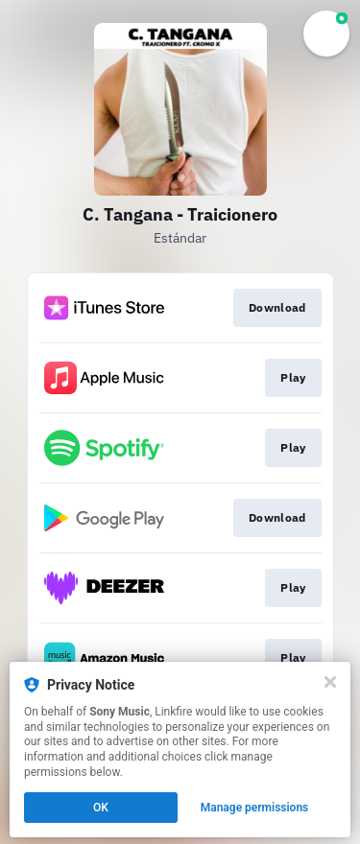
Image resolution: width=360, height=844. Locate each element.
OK (100, 807)
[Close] (330, 682)
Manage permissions (255, 807)
